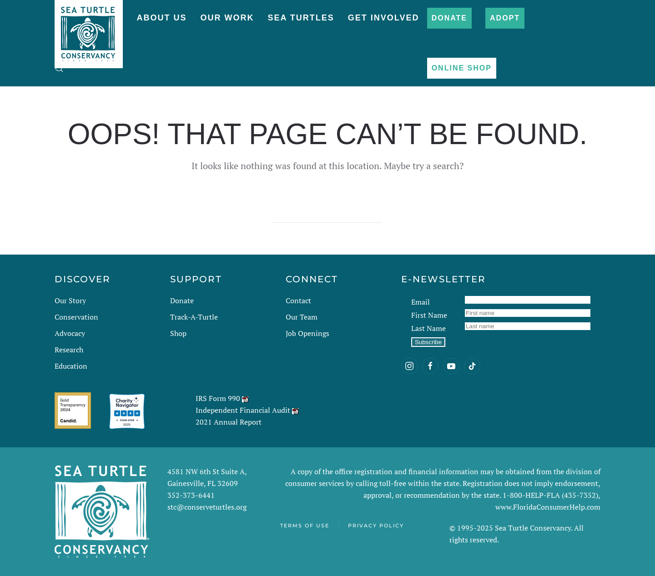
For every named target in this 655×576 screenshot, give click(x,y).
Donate (449, 18)
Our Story (70, 301)
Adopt (505, 18)
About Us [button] (161, 17)
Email (420, 302)
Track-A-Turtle (194, 317)
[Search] (327, 214)
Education (71, 366)
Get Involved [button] (383, 17)
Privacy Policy (376, 525)
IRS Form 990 (218, 398)
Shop (178, 333)
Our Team (301, 317)
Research (69, 350)
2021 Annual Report (229, 422)
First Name (429, 315)
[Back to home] (89, 29)
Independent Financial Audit (243, 410)
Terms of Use (304, 525)
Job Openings (307, 333)
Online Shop (462, 68)
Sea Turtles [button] (300, 17)
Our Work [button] (227, 17)
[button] (59, 68)
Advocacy (70, 333)
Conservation (76, 317)
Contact (298, 301)
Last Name (428, 328)
